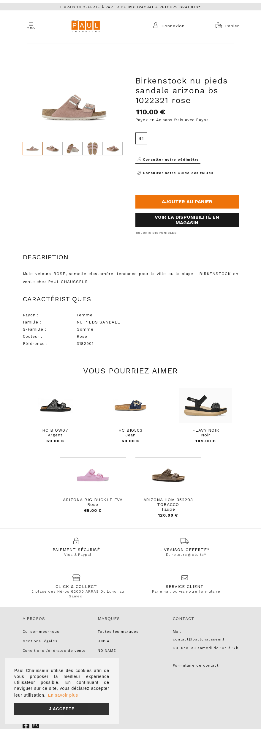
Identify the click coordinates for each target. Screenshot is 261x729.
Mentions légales (40, 641)
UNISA (104, 641)
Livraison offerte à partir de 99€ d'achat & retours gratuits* (130, 7)
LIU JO (104, 670)
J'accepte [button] (62, 708)
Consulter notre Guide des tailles (175, 173)
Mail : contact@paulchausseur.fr (199, 635)
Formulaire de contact (196, 665)
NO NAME (107, 650)
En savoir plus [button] (63, 695)
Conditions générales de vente (54, 650)
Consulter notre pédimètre (168, 159)
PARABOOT (108, 660)
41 (141, 138)
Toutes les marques (118, 631)
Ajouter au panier (187, 201)
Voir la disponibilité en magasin (187, 219)
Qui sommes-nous (41, 631)
